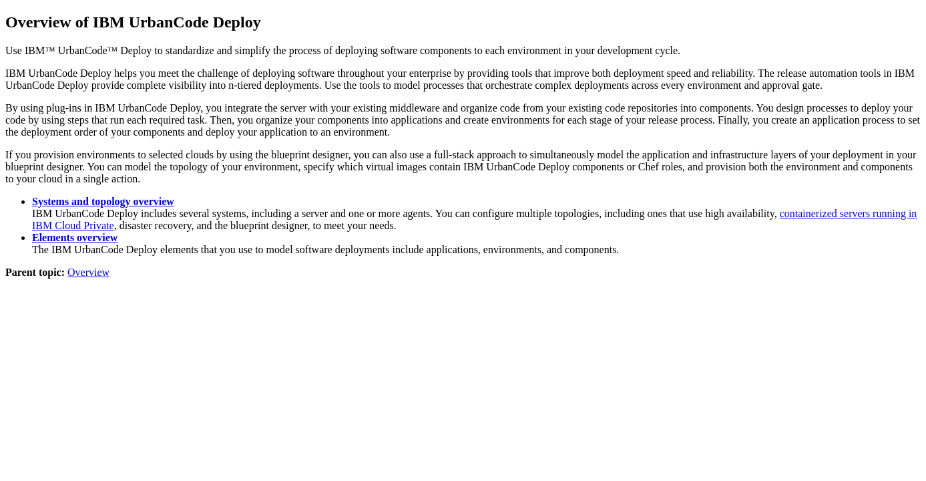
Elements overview (75, 237)
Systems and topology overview (103, 201)
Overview (88, 272)
